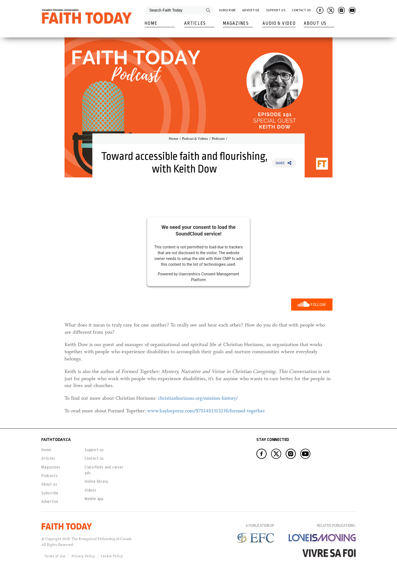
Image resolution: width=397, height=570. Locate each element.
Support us (94, 450)
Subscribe (227, 10)
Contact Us (301, 10)
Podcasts (218, 138)
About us (49, 484)
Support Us (275, 10)
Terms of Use (55, 556)
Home (150, 23)
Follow (318, 304)
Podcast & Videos (195, 138)
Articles (195, 23)
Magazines (236, 23)
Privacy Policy (83, 556)
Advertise (250, 10)
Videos (90, 490)
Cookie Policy (112, 556)
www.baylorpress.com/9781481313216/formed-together (206, 410)
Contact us (94, 458)
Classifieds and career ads (104, 470)
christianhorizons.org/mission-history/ (198, 398)
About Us (315, 23)
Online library (96, 481)
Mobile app (94, 499)
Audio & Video (279, 23)
